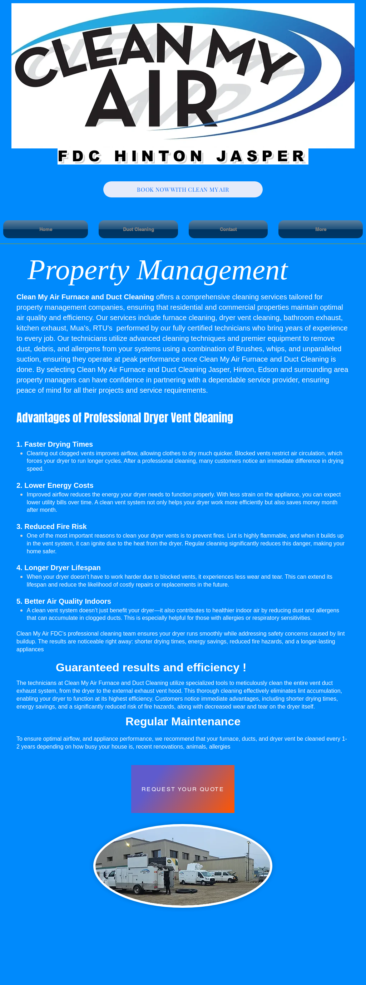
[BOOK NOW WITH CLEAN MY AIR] (183, 189)
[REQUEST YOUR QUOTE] (182, 789)
